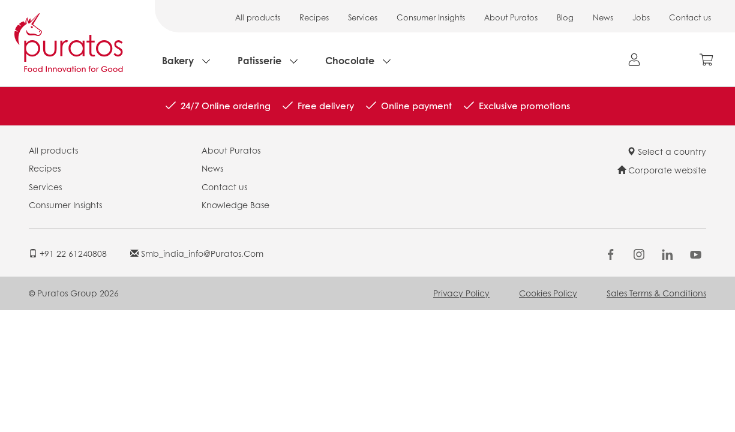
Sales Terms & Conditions (656, 293)
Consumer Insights (431, 17)
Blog (565, 17)
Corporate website (661, 170)
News (603, 17)
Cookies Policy (548, 293)
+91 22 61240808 (68, 253)
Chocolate (349, 60)
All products (257, 17)
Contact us (690, 17)
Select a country (666, 151)
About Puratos (511, 17)
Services (362, 17)
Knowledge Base (235, 205)
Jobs (641, 17)
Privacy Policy (461, 293)
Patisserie (259, 60)
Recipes (314, 17)
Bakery (178, 60)
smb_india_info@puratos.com (196, 253)
